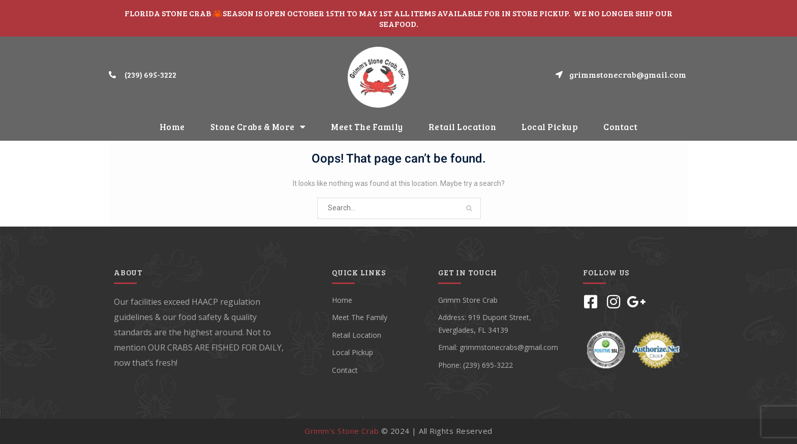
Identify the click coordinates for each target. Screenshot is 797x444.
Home (172, 127)
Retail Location (462, 127)
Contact (620, 127)
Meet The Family (367, 127)
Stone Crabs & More (258, 126)
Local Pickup (550, 127)
